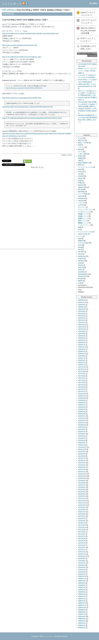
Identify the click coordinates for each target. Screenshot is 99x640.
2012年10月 (82, 505)
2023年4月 (81, 305)
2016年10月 (82, 398)
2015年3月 (81, 440)
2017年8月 (81, 376)
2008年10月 (82, 607)
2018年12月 (82, 354)
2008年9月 (81, 610)
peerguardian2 (83, 274)
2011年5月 (81, 541)
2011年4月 (81, 543)
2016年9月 (81, 400)
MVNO (80, 156)
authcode (81, 196)
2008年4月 (81, 621)
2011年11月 (82, 527)
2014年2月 (81, 469)
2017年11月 (82, 369)
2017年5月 (81, 382)
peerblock (81, 272)
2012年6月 (81, 514)
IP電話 (80, 183)
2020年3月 (81, 340)
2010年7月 (81, 563)
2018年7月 (81, 358)
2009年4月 (81, 594)
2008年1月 (81, 627)
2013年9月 (81, 480)
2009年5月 (81, 592)
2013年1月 (81, 498)
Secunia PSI (82, 276)
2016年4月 (81, 411)
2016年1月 (81, 418)
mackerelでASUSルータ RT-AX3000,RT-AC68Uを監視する (87, 111)
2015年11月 (82, 423)
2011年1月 (81, 550)
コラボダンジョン (84, 212)
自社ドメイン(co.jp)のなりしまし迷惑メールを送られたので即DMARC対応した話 (87, 93)
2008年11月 (82, 605)
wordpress (81, 198)
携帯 (79, 165)
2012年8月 (81, 509)
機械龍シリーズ (83, 223)
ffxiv (79, 249)
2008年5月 (81, 619)
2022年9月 (81, 311)
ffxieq (80, 247)
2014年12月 (82, 447)
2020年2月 (81, 342)
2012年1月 (81, 523)
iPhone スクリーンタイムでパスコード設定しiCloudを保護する (87, 71)
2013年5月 (81, 489)
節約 (79, 149)
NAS (79, 169)
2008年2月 (81, 625)
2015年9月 (81, 427)
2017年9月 (81, 374)
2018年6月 (81, 360)
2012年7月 (81, 512)
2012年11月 (82, 503)
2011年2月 (81, 547)
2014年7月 (81, 458)
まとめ (80, 138)
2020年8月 (81, 338)
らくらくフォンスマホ (85, 167)
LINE (79, 180)
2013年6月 (81, 487)
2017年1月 (81, 391)
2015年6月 (81, 434)
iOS (79, 174)
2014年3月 (81, 467)
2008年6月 (81, 616)
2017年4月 (81, 385)
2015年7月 (81, 431)
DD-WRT (81, 252)
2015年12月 (82, 420)
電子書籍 (81, 192)
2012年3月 (81, 521)
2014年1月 (81, 472)
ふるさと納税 (82, 154)
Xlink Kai (81, 267)
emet (79, 263)
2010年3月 (81, 572)
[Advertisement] (37, 186)
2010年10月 (82, 556)
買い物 (80, 189)
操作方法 (81, 140)
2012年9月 (81, 507)
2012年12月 (82, 501)
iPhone (70, 155)
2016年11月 (82, 396)
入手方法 (81, 205)
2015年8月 (81, 429)
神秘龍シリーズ (83, 216)
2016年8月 (81, 403)
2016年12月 (82, 394)
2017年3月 (81, 387)
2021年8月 (81, 333)
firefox (80, 270)
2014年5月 (81, 463)
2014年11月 (82, 449)
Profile (93, 3)
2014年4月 (81, 465)
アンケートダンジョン (85, 209)
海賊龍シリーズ (83, 214)
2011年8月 (81, 534)
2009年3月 (81, 596)
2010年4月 (81, 570)
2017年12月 (82, 367)
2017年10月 (82, 371)
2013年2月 (81, 496)
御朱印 (80, 281)
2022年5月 (81, 316)
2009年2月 (81, 599)
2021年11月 (82, 327)
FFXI (79, 245)
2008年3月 (81, 623)
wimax (80, 254)
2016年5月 (81, 409)
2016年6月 (81, 407)
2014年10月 (82, 452)
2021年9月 (81, 331)
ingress (80, 185)
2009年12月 (82, 576)
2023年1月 (81, 307)
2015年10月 (82, 425)
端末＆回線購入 (83, 163)
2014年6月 (81, 460)
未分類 (80, 278)
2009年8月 (81, 585)
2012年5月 (81, 516)
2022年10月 (82, 309)
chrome (80, 265)
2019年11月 (82, 347)
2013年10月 (82, 478)
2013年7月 (81, 485)
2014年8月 (81, 456)
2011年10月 (82, 529)
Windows (81, 261)
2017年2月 (81, 389)
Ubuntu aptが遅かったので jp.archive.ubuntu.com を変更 (87, 86)
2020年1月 (81, 345)
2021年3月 (81, 336)
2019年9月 (81, 349)
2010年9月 (81, 558)
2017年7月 (81, 378)
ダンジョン (82, 207)
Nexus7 (80, 178)
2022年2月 (81, 320)
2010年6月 (81, 565)
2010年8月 (81, 561)
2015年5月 (81, 436)
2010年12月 (82, 552)
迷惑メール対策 (83, 143)
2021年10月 (82, 329)
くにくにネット (12, 3)
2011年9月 (81, 532)
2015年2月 (81, 443)
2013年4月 (81, 492)
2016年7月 (81, 405)
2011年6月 (81, 538)
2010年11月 (82, 554)
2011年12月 (82, 525)
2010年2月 (81, 574)
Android (80, 176)
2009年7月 (81, 587)
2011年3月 (81, 545)
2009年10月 (82, 581)
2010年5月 (81, 567)
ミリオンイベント (84, 225)
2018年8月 (81, 356)
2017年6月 (81, 380)
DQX (79, 238)
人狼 (79, 283)
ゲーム (80, 236)
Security (80, 200)
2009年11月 (82, 578)
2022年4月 (81, 318)
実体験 (80, 158)
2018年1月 (81, 365)
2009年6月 (81, 590)
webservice (82, 256)
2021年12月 (82, 325)
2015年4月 (81, 438)
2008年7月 (81, 614)
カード (80, 151)
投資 (79, 145)
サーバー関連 (82, 194)
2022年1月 (81, 322)
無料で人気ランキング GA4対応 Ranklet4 (87, 55)
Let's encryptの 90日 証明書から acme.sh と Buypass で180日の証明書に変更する (87, 104)
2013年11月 (82, 476)
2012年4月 (81, 518)
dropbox (80, 258)
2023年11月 (82, 302)
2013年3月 (81, 494)
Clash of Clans (83, 234)
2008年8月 (81, 612)
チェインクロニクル (84, 232)
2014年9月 (81, 454)
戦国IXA (80, 241)
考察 (79, 160)
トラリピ (81, 147)
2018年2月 (81, 362)
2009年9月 (81, 583)
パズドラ (81, 203)
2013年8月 (81, 483)
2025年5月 (81, 300)
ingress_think (82, 187)
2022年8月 (81, 313)
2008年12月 (82, 603)
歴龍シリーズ (82, 221)
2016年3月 (81, 414)
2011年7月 (81, 536)
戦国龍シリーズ (83, 218)
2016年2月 (81, 416)
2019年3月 (81, 351)
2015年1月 (81, 445)
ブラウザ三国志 (83, 243)
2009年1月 (81, 601)
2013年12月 (82, 474)
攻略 (79, 227)
